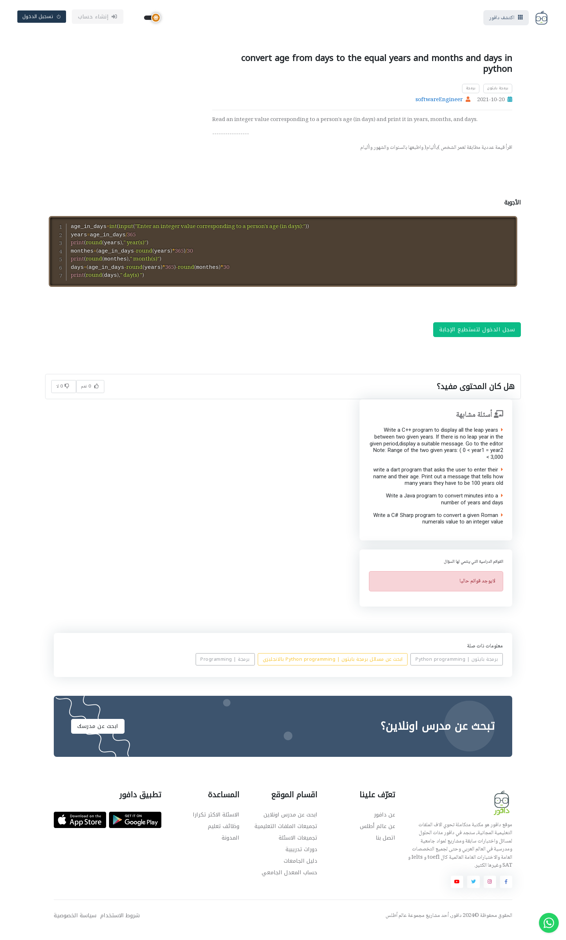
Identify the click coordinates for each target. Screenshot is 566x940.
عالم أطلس (396, 924)
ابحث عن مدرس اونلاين (290, 823)
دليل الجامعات (300, 869)
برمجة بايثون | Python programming (456, 667)
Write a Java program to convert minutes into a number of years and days (444, 507)
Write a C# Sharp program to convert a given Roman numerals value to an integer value (438, 527)
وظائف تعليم (223, 834)
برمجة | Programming (225, 667)
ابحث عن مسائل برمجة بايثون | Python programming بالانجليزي (333, 667)
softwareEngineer (439, 100)
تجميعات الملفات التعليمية (285, 834)
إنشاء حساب (97, 17)
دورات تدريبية (301, 858)
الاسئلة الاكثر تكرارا (216, 823)
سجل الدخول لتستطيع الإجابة (477, 338)
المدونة (230, 846)
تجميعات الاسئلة (298, 846)
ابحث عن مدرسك (97, 734)
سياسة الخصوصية (75, 924)
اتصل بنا (385, 846)
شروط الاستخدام (120, 924)
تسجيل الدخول (41, 16)
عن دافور (384, 823)
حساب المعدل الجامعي (289, 881)
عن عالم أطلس (377, 834)
